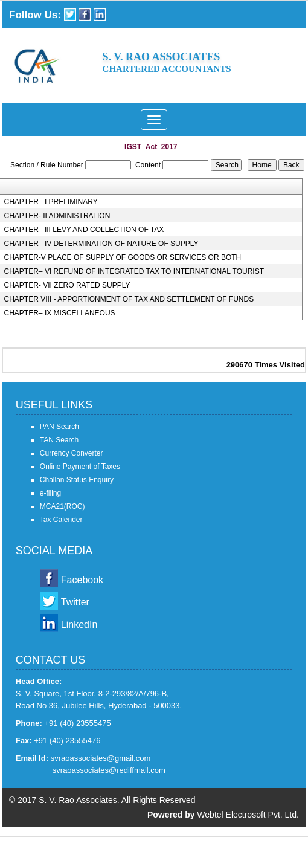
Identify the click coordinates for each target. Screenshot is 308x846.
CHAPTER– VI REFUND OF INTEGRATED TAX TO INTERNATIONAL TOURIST (134, 271)
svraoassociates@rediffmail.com (109, 770)
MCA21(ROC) (62, 506)
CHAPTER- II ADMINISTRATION (57, 216)
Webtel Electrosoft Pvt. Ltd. (248, 814)
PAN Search (59, 426)
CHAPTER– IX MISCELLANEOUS (59, 313)
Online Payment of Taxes (80, 466)
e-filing (50, 493)
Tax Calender (61, 519)
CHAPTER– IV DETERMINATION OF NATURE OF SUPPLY (101, 243)
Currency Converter (71, 453)
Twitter (75, 602)
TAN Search (59, 440)
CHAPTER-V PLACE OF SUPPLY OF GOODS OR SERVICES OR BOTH (123, 257)
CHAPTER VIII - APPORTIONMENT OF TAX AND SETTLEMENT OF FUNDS (129, 299)
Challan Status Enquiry (77, 480)
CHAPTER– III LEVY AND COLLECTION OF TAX (84, 229)
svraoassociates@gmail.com (101, 758)
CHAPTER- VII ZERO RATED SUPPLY (67, 285)
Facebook (82, 580)
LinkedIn (79, 624)
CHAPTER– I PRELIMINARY (51, 202)
